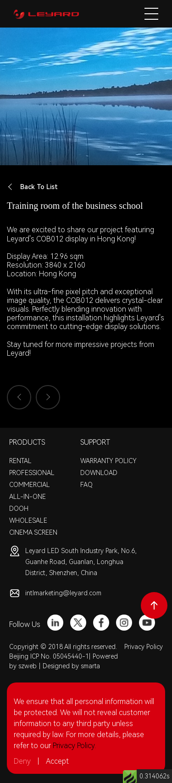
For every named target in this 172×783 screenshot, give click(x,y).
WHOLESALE (28, 520)
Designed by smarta (71, 666)
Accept (57, 761)
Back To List (32, 187)
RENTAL (20, 460)
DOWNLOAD (98, 472)
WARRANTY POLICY (108, 460)
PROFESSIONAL (32, 472)
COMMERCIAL (29, 484)
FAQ (86, 484)
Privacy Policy (143, 646)
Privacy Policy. (74, 745)
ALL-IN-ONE (27, 496)
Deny (22, 761)
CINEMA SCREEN (33, 532)
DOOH (18, 508)
